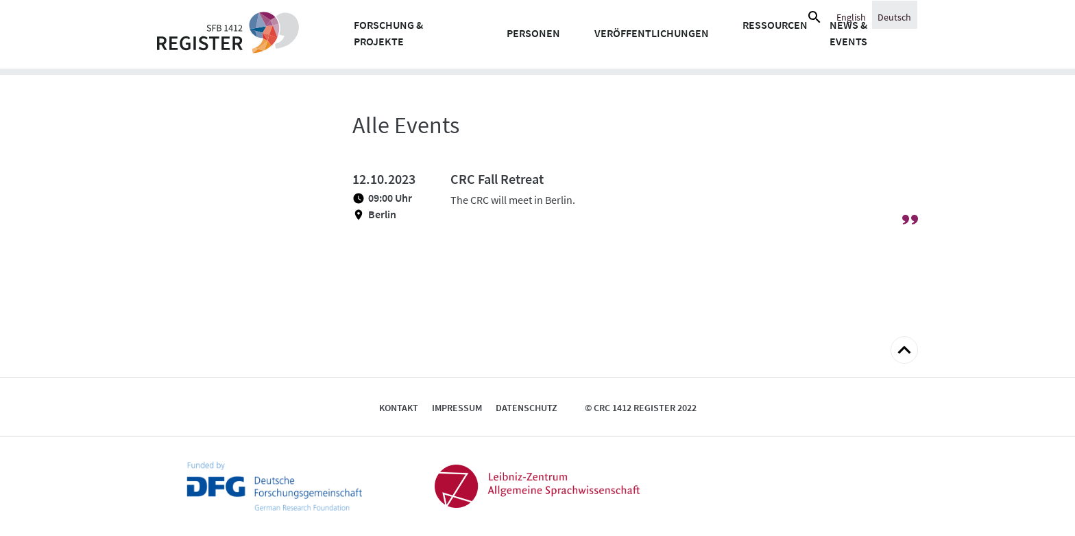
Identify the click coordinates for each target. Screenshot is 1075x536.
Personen (533, 33)
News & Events (848, 33)
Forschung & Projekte (388, 33)
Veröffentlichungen (651, 33)
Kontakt (398, 407)
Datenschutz (526, 407)
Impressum (457, 407)
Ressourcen (775, 25)
